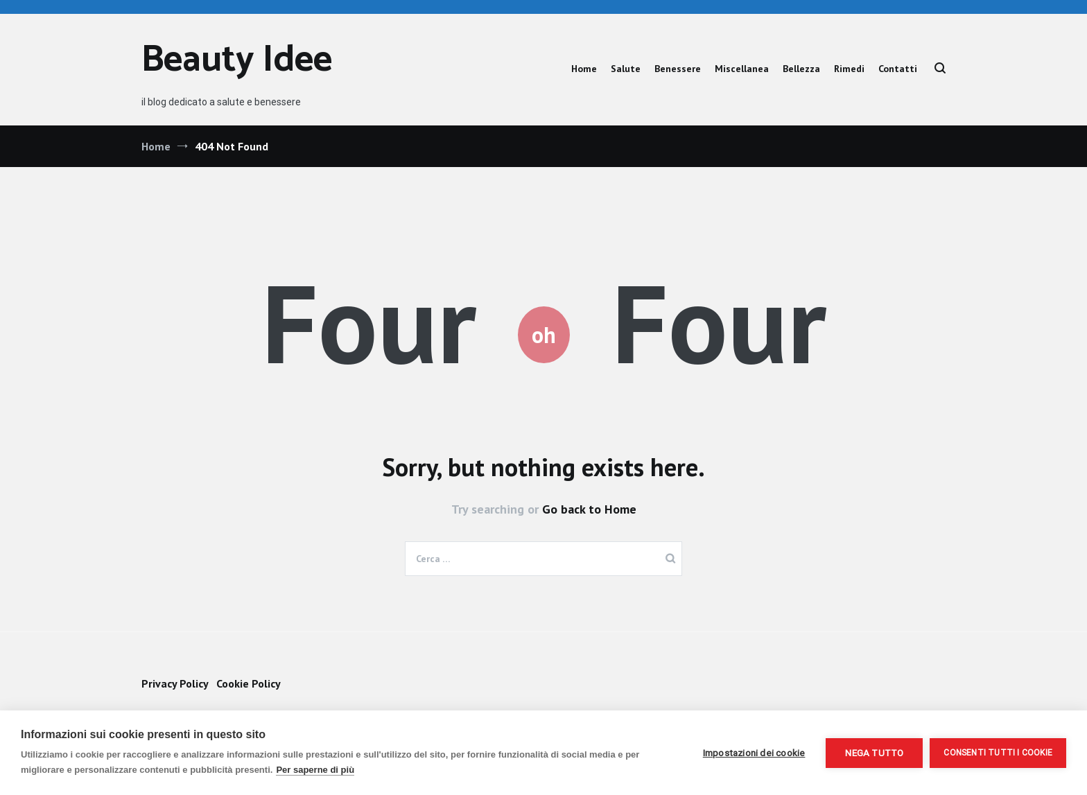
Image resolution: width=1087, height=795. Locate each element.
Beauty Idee (236, 60)
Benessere (677, 68)
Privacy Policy (174, 683)
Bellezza (801, 68)
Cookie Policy (248, 683)
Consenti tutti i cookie (997, 753)
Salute (626, 68)
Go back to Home (589, 509)
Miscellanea (742, 68)
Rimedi (849, 68)
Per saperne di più (315, 770)
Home (584, 68)
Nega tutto (874, 752)
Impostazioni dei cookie (754, 752)
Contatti (897, 68)
